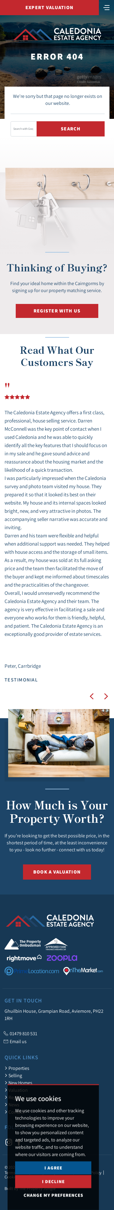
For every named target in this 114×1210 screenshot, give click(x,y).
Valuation (16, 1090)
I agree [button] (53, 1185)
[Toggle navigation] (106, 7)
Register (15, 1097)
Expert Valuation (49, 7)
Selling (13, 1075)
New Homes (18, 1083)
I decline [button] (53, 1199)
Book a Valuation (57, 872)
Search (70, 129)
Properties (17, 1068)
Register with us (57, 311)
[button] (92, 696)
